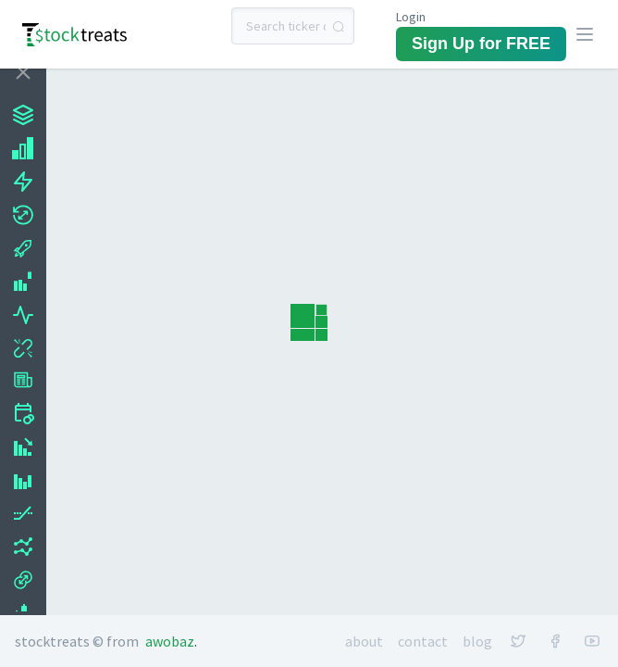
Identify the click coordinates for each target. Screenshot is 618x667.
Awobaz (169, 641)
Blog (477, 641)
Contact (423, 641)
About (364, 641)
